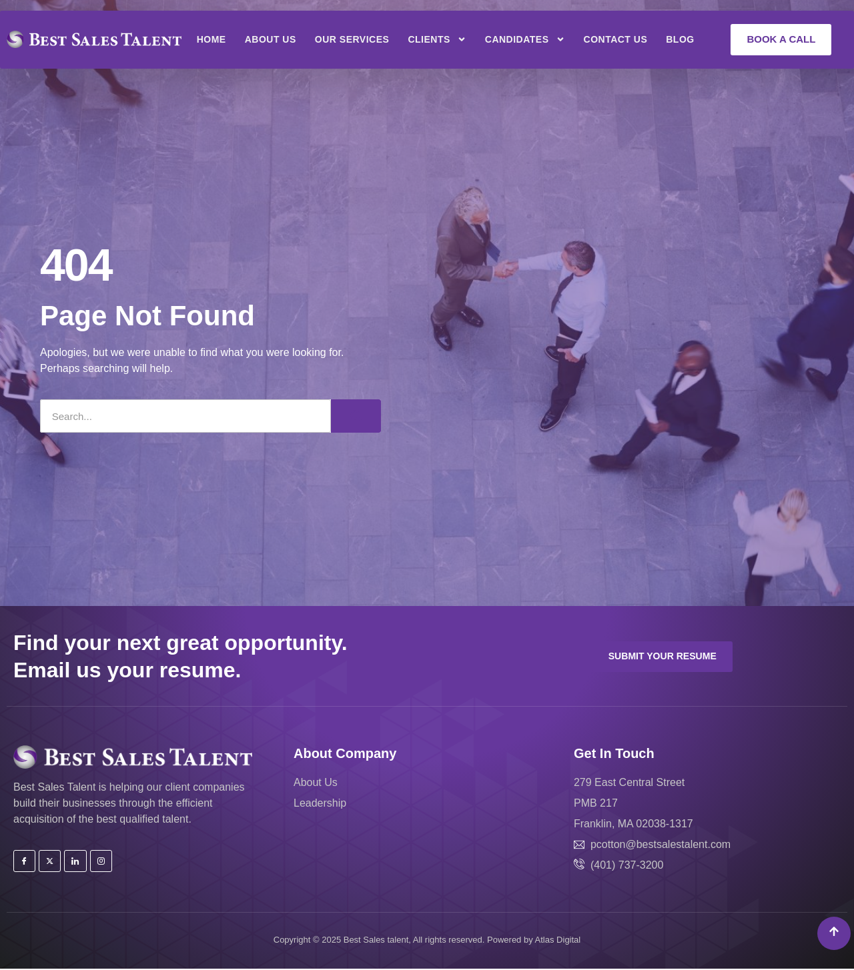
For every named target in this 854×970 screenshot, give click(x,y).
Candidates (525, 39)
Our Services (352, 39)
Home (211, 39)
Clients (437, 39)
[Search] (356, 416)
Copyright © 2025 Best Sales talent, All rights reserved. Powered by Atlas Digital (427, 940)
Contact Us (616, 39)
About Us (270, 39)
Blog (680, 39)
